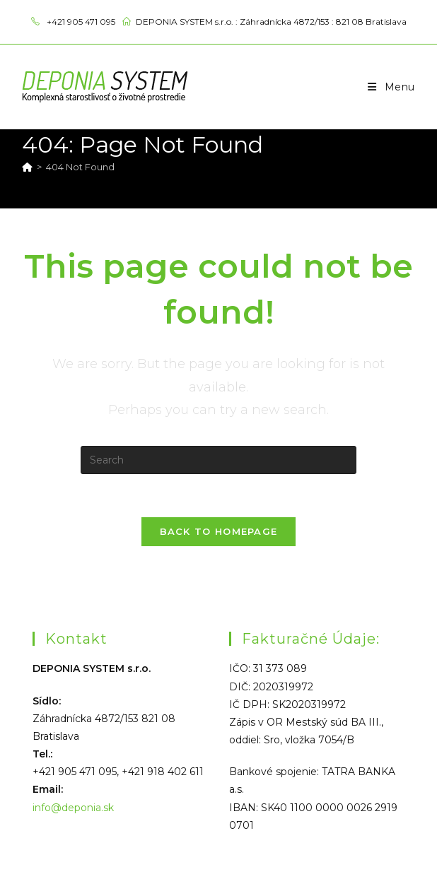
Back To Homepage (219, 531)
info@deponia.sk (73, 807)
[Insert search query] (218, 460)
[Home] (27, 166)
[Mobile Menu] (391, 87)
